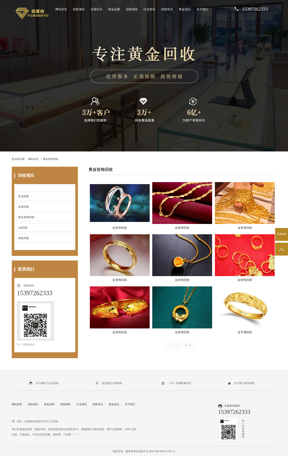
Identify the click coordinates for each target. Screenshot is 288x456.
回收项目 (79, 9)
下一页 (188, 345)
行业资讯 (149, 9)
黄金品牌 (114, 9)
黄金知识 (184, 9)
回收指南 (132, 9)
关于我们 (202, 9)
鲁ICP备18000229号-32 (162, 451)
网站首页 (61, 9)
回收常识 (167, 9)
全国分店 (96, 9)
